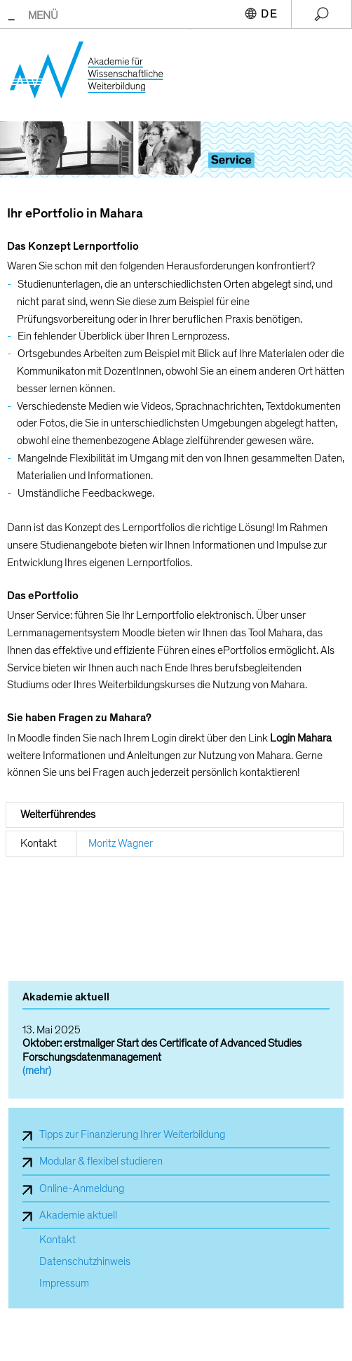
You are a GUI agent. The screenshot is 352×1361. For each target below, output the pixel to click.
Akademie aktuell (78, 1215)
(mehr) (36, 1070)
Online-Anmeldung (81, 1188)
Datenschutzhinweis (84, 1261)
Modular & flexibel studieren (101, 1161)
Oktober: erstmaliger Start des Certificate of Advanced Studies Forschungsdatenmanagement (162, 1049)
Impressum (64, 1283)
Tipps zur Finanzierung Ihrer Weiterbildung (132, 1134)
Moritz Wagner (120, 843)
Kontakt (57, 1240)
